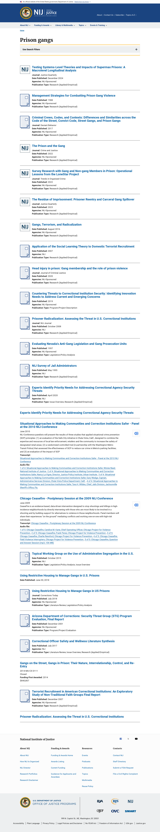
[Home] (45, 13)
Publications (87, 768)
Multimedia (87, 780)
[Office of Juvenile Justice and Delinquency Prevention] (100, 813)
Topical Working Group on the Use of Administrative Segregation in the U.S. (83, 553)
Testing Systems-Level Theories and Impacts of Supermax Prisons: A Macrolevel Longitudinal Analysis (78, 68)
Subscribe (120, 15)
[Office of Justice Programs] (26, 13)
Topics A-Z (130, 15)
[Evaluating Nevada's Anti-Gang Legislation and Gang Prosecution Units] (25, 354)
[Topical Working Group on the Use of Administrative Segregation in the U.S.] (25, 564)
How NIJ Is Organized (29, 761)
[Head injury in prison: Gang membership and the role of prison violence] (25, 278)
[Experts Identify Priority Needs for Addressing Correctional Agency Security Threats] (25, 397)
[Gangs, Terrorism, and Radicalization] (25, 227)
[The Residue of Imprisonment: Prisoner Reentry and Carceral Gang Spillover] (25, 202)
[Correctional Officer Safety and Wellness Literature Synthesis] (25, 651)
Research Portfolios (28, 774)
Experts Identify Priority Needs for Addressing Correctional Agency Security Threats (83, 389)
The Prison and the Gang (48, 146)
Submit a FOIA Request (123, 768)
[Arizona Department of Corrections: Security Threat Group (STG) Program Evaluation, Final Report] (25, 626)
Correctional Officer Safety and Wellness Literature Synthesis (73, 641)
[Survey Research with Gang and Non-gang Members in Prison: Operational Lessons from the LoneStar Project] (25, 174)
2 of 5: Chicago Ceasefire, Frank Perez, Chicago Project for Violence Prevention (69, 533)
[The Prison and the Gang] (25, 148)
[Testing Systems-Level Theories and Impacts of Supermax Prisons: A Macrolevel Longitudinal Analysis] (25, 70)
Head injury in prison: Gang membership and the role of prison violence (80, 268)
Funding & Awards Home (62, 755)
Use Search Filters (31, 49)
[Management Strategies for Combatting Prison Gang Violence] (25, 105)
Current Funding (58, 768)
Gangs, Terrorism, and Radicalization (57, 224)
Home (22, 30)
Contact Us (108, 15)
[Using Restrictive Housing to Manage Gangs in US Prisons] (25, 601)
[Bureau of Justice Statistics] (115, 804)
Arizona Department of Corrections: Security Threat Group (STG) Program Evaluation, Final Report (82, 617)
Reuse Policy (87, 786)
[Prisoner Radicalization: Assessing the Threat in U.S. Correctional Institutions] (25, 329)
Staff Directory (119, 761)
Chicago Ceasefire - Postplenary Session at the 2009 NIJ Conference (66, 498)
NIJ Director (25, 768)
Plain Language (33, 823)
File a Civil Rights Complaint (125, 774)
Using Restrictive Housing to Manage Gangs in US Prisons (71, 591)
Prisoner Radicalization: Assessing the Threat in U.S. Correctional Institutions (84, 318)
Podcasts (86, 761)
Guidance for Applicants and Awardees (63, 775)
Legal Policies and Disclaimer (70, 823)
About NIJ (24, 755)
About (99, 15)
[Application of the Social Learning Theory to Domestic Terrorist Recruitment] (25, 256)
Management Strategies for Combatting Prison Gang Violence (73, 95)
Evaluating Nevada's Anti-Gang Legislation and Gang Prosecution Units (79, 344)
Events (85, 755)
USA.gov (129, 823)
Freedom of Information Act (111, 823)
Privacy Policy (48, 823)
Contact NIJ (118, 755)
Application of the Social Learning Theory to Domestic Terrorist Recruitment (83, 246)
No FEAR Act (90, 823)
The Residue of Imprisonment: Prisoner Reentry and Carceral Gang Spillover (83, 199)
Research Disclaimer (29, 780)
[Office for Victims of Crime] (115, 813)
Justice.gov (141, 823)
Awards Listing (57, 761)
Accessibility (18, 823)
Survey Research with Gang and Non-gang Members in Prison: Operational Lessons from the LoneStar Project (82, 172)
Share (140, 17)
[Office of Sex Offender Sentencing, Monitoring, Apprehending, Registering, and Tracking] (130, 812)
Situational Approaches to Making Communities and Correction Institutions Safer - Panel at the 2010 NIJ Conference (79, 425)
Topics (85, 774)
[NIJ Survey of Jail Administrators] (25, 376)
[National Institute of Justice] (130, 803)
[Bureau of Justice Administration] (100, 803)
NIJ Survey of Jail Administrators (54, 365)
